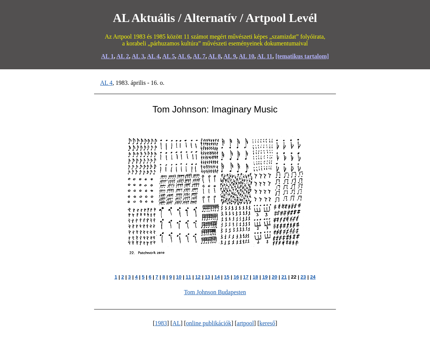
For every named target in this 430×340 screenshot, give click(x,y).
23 (303, 277)
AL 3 (137, 56)
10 (178, 277)
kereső (267, 323)
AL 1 (107, 56)
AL (176, 323)
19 (265, 277)
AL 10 (246, 56)
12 (198, 277)
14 (217, 277)
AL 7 (199, 56)
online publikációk (208, 323)
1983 (161, 323)
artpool (245, 323)
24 (313, 277)
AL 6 (184, 56)
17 (245, 277)
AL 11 (264, 56)
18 (255, 277)
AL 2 (122, 56)
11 (188, 277)
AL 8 (214, 56)
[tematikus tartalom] (302, 56)
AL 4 (153, 56)
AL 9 (229, 56)
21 (284, 277)
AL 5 (168, 56)
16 (236, 277)
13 (207, 277)
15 (226, 277)
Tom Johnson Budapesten (215, 292)
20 (274, 277)
